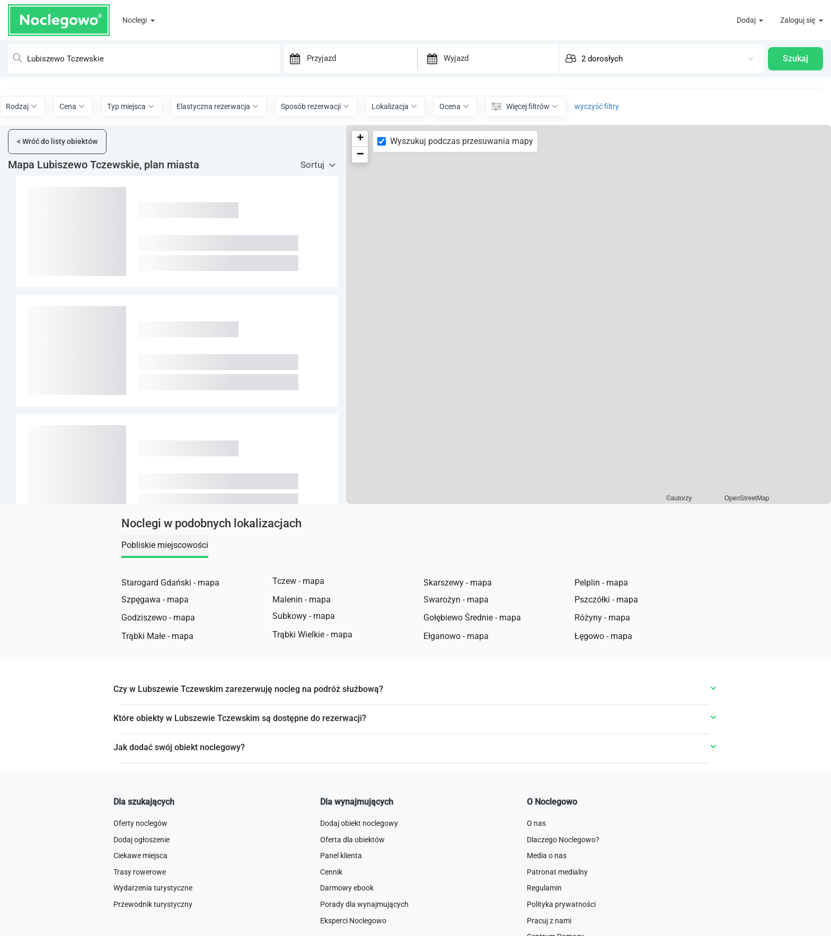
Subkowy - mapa (303, 667)
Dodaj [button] (747, 20)
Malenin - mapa (301, 651)
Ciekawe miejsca (140, 907)
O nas (536, 874)
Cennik (331, 923)
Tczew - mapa (298, 632)
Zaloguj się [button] (798, 20)
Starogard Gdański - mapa (170, 634)
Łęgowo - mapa (603, 687)
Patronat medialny (557, 923)
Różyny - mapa (602, 669)
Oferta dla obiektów (352, 891)
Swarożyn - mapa (456, 651)
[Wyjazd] (499, 53)
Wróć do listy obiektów (57, 192)
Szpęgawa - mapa (155, 651)
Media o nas (547, 907)
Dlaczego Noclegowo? (563, 891)
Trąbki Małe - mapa (157, 687)
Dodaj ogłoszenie (141, 891)
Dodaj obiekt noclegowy (359, 874)
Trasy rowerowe (139, 923)
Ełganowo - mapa (456, 687)
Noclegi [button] (135, 20)
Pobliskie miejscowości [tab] (164, 596)
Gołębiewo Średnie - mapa (472, 669)
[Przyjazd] (359, 53)
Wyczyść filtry (415, 139)
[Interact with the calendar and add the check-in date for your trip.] (289, 54)
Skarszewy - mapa (457, 634)
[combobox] (138, 54)
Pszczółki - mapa (606, 651)
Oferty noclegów (140, 874)
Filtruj (415, 163)
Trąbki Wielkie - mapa (312, 686)
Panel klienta (341, 907)
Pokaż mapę (416, 95)
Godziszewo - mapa (158, 669)
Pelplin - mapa (601, 634)
